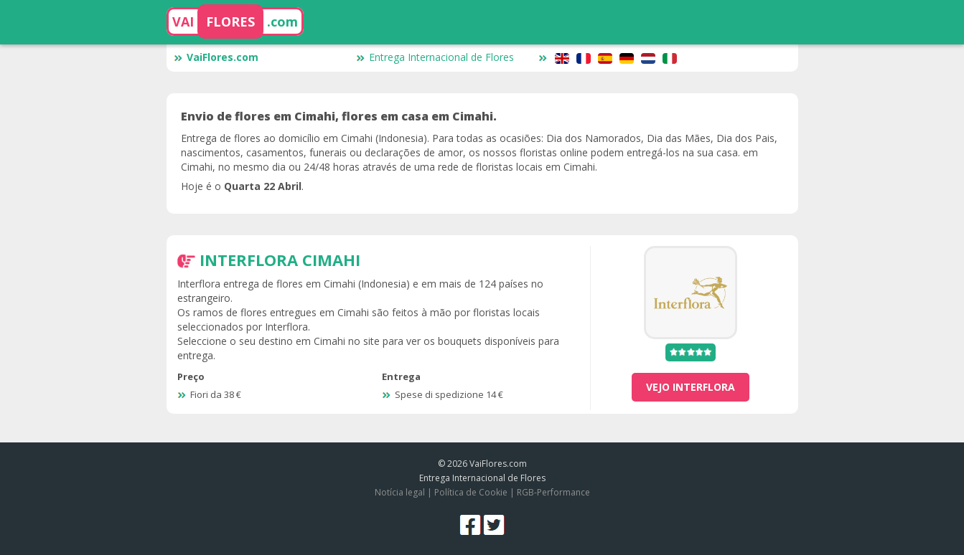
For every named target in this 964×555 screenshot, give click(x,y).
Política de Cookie (470, 492)
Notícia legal (400, 492)
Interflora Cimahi (280, 259)
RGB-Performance (553, 492)
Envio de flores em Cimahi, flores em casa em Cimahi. (339, 116)
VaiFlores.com (216, 57)
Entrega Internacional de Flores (435, 57)
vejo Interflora (690, 387)
